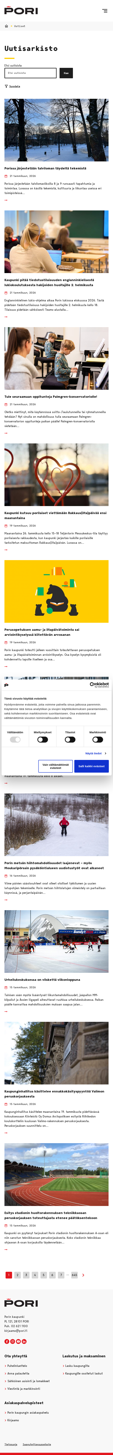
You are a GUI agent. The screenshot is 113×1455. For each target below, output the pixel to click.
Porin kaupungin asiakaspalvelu (26, 1412)
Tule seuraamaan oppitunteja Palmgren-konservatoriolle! (50, 397)
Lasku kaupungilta (76, 1366)
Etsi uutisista (13, 65)
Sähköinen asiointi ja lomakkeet (27, 1381)
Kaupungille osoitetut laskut (83, 1373)
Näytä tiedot (94, 753)
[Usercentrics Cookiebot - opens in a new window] (92, 685)
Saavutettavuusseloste (37, 1444)
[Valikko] (105, 11)
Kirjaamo (11, 1420)
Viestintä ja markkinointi (22, 1389)
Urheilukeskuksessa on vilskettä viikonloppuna (42, 980)
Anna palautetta (16, 1373)
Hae (66, 73)
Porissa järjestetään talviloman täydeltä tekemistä (45, 168)
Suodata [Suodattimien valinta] (12, 86)
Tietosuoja (10, 1444)
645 (74, 1275)
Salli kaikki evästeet (91, 766)
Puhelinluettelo (15, 1366)
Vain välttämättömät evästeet (55, 766)
